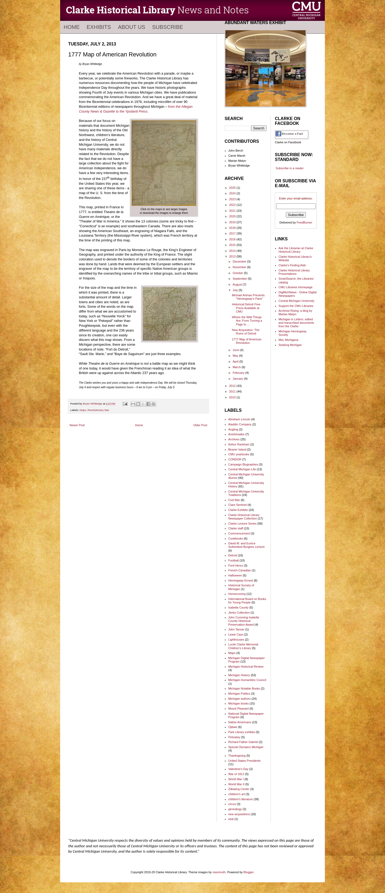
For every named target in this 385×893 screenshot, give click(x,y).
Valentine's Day (238, 769)
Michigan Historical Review (245, 666)
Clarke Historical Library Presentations (294, 272)
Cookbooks (235, 538)
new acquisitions (239, 814)
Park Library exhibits (241, 732)
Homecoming (237, 593)
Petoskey (234, 737)
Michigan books (238, 703)
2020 (233, 216)
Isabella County (238, 607)
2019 (233, 222)
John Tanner (236, 629)
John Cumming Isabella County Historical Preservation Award (243, 621)
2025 (233, 187)
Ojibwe (232, 727)
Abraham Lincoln (239, 419)
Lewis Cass (235, 634)
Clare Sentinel (237, 504)
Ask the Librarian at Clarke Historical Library (296, 250)
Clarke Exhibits (238, 509)
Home (72, 27)
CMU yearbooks (238, 454)
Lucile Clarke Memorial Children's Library (243, 646)
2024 (233, 193)
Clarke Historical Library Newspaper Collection (244, 516)
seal (231, 819)
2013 (233, 256)
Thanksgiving (237, 755)
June (236, 350)
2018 (233, 227)
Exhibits (99, 27)
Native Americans (239, 722)
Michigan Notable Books (244, 688)
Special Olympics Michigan (245, 747)
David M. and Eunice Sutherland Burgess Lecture (246, 545)
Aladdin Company (240, 424)
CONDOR (234, 459)
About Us (131, 27)
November (240, 267)
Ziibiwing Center (238, 789)
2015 (233, 245)
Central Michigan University (296, 300)
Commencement (239, 533)
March (237, 367)
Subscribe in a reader (290, 168)
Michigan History (239, 675)
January (238, 378)
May (236, 355)
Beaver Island (237, 449)
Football (233, 560)
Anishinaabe (236, 434)
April (236, 361)
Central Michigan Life (242, 469)
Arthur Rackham (238, 444)
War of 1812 (236, 774)
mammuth (219, 872)
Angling (233, 429)
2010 (233, 397)
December (240, 261)
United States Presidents (244, 760)
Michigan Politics (239, 693)
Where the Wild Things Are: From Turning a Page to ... (247, 320)
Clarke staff (235, 528)
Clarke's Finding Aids (292, 265)
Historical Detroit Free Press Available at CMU (246, 308)
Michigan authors (239, 698)
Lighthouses (236, 639)
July (236, 290)
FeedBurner (304, 222)
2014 (233, 250)
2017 (233, 233)
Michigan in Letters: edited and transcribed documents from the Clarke (296, 323)
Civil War (234, 500)
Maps (83, 410)
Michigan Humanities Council (247, 680)
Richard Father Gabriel (243, 742)
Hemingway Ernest (240, 580)
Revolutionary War (98, 410)
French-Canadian (239, 570)
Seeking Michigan (290, 345)
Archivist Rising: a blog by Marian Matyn (295, 312)
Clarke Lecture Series (242, 523)
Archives (234, 439)
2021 (233, 210)
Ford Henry (235, 565)
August (237, 284)
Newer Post (77, 425)
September (240, 278)
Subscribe (167, 27)
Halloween (235, 575)
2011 (233, 391)
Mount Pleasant (238, 708)
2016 (233, 239)
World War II (236, 784)
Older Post (200, 425)
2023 (233, 199)
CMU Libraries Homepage (296, 287)
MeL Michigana (288, 339)
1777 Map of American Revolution (246, 341)
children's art (236, 794)
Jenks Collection (239, 612)
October (238, 273)
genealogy (235, 809)
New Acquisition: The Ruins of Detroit (245, 331)
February (239, 372)
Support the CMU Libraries (296, 305)
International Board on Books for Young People (247, 600)
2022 (233, 204)
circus (232, 804)
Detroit (232, 555)
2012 (233, 385)
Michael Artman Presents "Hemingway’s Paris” (248, 297)
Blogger (248, 872)
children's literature (240, 799)
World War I (236, 779)
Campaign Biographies (243, 464)
